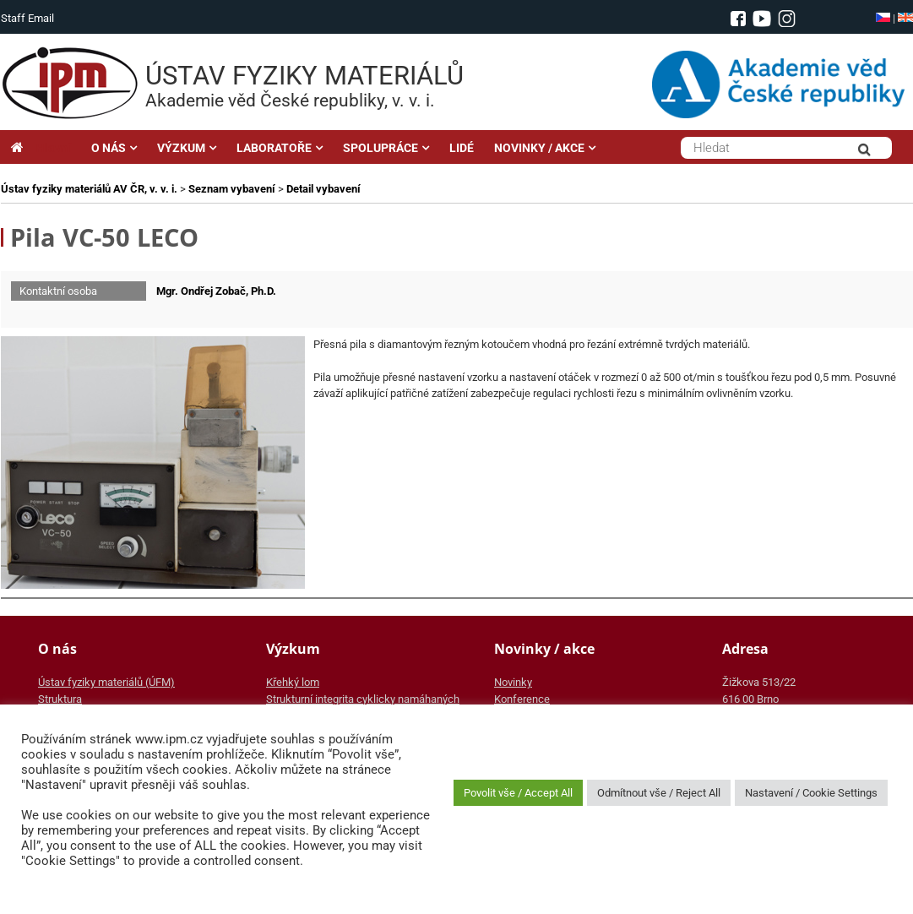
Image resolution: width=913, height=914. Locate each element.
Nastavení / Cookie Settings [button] (811, 792)
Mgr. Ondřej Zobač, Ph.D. (216, 291)
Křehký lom (292, 682)
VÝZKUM (181, 148)
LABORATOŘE (274, 148)
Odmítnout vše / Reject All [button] (658, 792)
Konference (522, 699)
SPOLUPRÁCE (380, 148)
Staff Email (27, 18)
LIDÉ (461, 148)
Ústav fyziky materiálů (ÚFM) (106, 682)
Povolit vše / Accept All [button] (518, 792)
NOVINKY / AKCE (539, 148)
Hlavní (41, 148)
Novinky (513, 682)
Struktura (60, 699)
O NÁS (108, 148)
